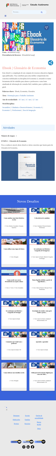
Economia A (38, 107)
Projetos (16, 424)
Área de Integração (29, 110)
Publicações (16, 420)
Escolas (27, 415)
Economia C (6, 110)
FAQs (39, 428)
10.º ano (21, 100)
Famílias (27, 420)
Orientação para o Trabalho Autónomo (20, 95)
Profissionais (16, 110)
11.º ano (28, 100)
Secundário (6, 107)
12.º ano (35, 100)
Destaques (16, 415)
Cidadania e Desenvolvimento (21, 107)
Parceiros (27, 424)
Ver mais (49, 395)
